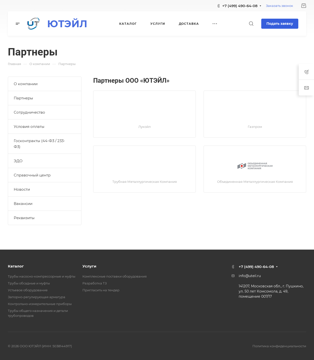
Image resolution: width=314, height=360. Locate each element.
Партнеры (23, 98)
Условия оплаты (29, 126)
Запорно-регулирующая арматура (36, 297)
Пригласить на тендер (100, 290)
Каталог (16, 266)
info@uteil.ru (250, 276)
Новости (22, 189)
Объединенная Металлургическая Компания (255, 182)
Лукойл (144, 127)
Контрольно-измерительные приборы (40, 304)
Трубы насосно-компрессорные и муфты (41, 276)
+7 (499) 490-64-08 (240, 5)
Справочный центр (32, 175)
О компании (26, 83)
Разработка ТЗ (94, 283)
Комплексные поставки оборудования (114, 276)
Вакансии (23, 203)
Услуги (89, 266)
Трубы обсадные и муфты (29, 283)
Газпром (255, 127)
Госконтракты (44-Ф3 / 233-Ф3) (39, 143)
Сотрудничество (29, 112)
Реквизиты (24, 217)
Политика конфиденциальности (279, 346)
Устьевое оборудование (28, 290)
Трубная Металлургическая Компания (144, 182)
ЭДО (18, 161)
